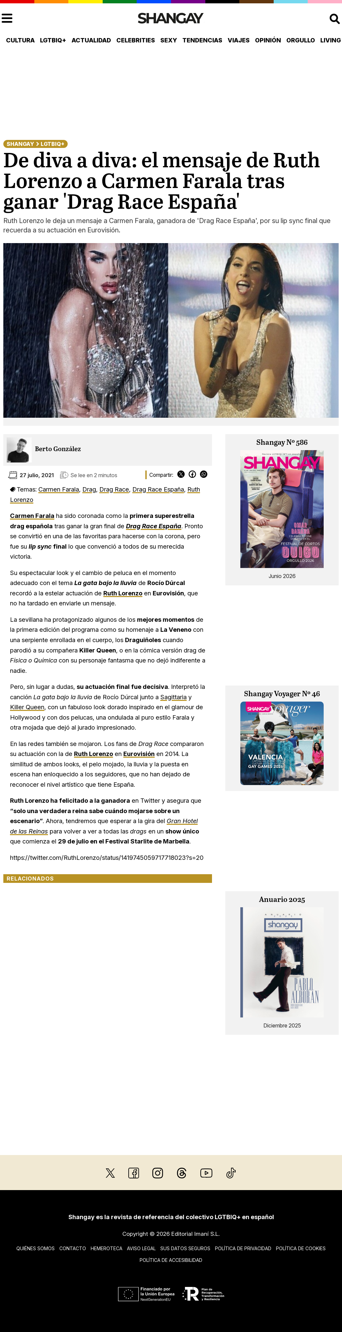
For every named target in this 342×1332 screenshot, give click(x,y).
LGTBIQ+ (53, 40)
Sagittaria (173, 697)
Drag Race (114, 489)
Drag (89, 489)
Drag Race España (158, 489)
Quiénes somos (35, 1248)
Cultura (20, 40)
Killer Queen (27, 707)
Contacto (72, 1248)
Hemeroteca (106, 1248)
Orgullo (300, 40)
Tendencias (202, 40)
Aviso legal (141, 1248)
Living (330, 40)
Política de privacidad (243, 1248)
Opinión (268, 40)
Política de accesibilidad (171, 1260)
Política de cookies (301, 1248)
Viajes (239, 40)
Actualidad (91, 40)
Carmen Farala (58, 489)
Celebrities (135, 40)
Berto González (58, 449)
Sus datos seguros (185, 1248)
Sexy (168, 40)
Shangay (20, 144)
